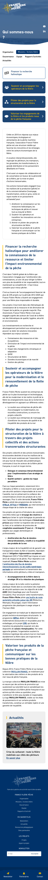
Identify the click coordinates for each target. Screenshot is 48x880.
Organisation (8, 52)
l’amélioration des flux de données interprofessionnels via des (22, 567)
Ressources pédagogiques (24, 827)
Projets (24, 840)
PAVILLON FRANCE (19, 671)
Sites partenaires (24, 830)
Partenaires (24, 875)
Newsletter (8, 875)
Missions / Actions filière (28, 52)
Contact (40, 875)
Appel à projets (24, 843)
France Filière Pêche (24, 795)
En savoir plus (24, 817)
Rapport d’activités (33, 56)
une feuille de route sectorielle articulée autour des (23, 598)
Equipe (19, 56)
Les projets (24, 836)
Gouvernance (8, 56)
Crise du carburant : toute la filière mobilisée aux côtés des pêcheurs (23, 754)
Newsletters (24, 821)
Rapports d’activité (24, 811)
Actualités (7, 60)
